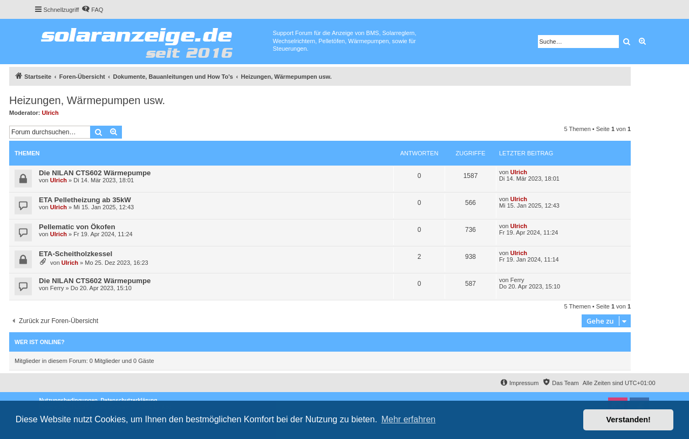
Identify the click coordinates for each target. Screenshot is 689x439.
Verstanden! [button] (628, 419)
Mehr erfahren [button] (408, 419)
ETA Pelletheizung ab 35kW (85, 200)
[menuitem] (92, 9)
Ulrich (50, 112)
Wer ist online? (40, 342)
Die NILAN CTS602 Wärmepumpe (95, 173)
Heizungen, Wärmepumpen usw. (87, 100)
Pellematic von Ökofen (77, 227)
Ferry (57, 288)
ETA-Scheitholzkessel (75, 254)
